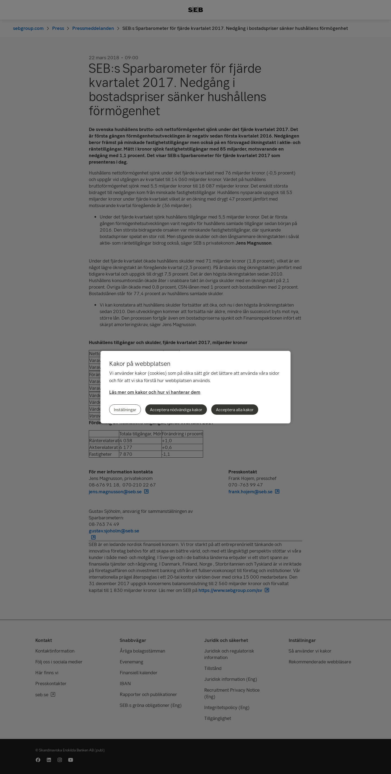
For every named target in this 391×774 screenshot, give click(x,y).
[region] (195, 387)
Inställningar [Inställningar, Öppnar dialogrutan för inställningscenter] (125, 409)
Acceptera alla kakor (235, 409)
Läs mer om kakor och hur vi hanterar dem (154, 392)
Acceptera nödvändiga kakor (176, 409)
